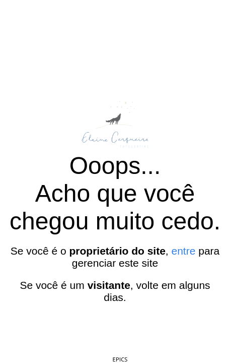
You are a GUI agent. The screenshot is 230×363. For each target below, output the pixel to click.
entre (184, 251)
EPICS (120, 359)
